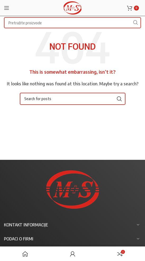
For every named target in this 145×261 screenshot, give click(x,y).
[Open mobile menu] (6, 8)
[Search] (72, 99)
